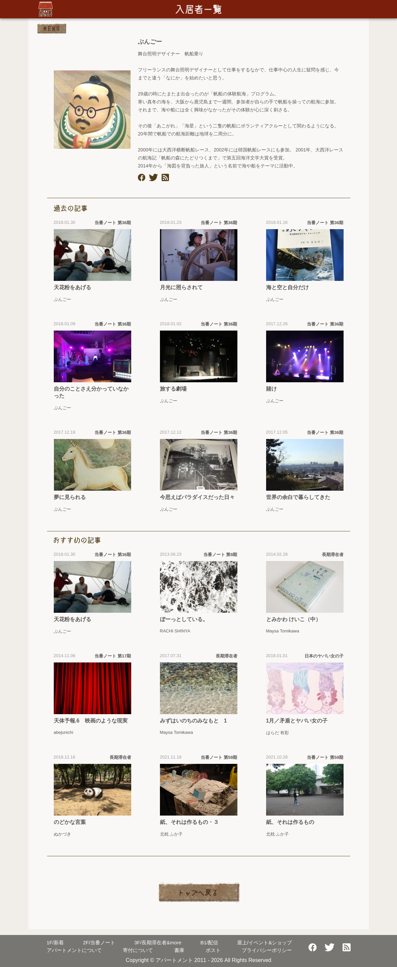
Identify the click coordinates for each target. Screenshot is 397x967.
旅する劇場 (173, 389)
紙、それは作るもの (290, 822)
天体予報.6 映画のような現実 (91, 720)
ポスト (213, 950)
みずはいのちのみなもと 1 (193, 720)
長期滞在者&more (157, 942)
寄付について (138, 950)
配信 (209, 942)
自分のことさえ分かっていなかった (91, 392)
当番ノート (99, 942)
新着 (55, 942)
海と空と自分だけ (287, 287)
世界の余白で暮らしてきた (298, 497)
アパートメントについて (74, 950)
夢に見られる (70, 497)
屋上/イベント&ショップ (264, 942)
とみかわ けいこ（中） (293, 619)
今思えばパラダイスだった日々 (197, 497)
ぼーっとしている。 (184, 619)
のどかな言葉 (70, 822)
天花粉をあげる (72, 287)
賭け (271, 389)
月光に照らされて (181, 287)
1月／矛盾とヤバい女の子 (297, 720)
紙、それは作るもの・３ (189, 822)
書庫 (179, 950)
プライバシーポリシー (267, 950)
